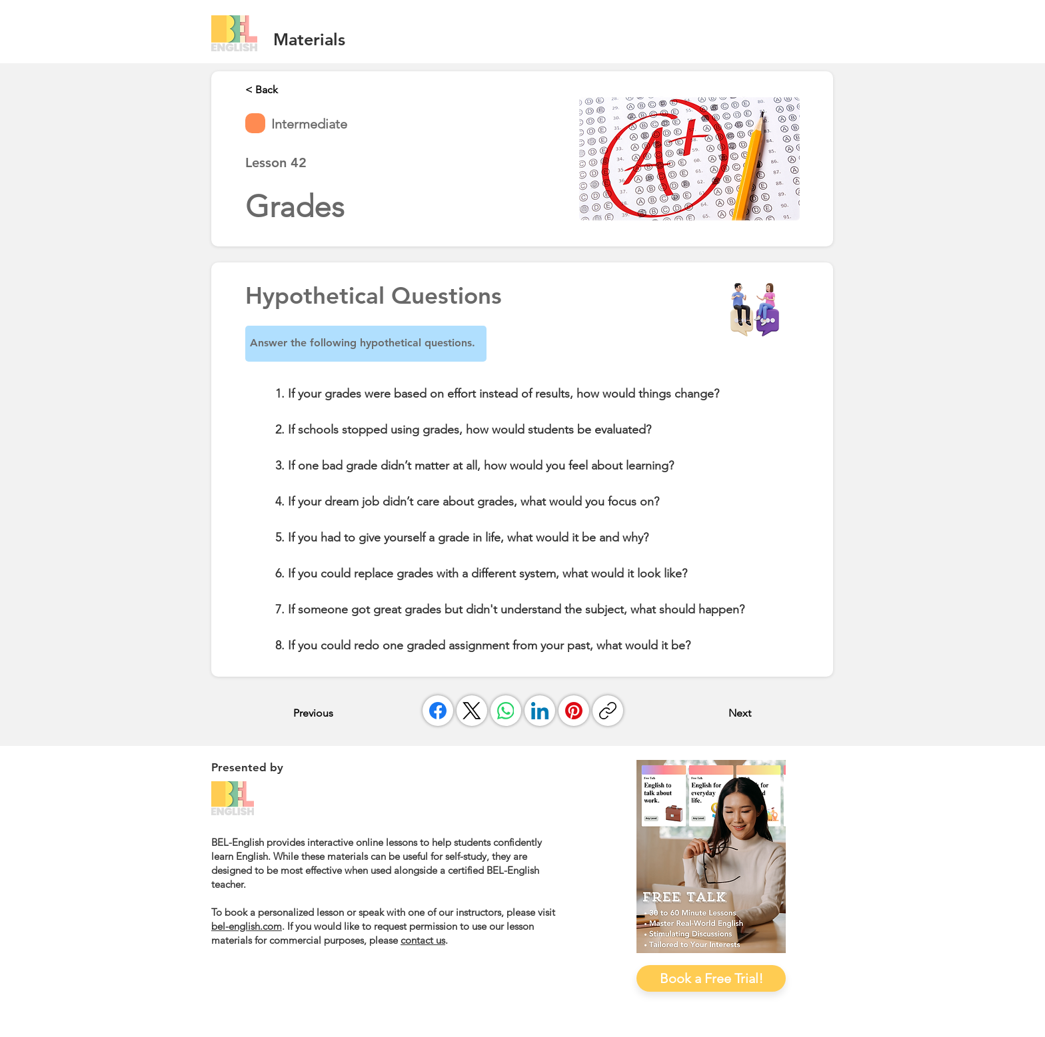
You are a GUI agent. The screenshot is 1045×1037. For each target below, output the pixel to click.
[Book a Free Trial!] (711, 978)
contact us (423, 940)
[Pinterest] (573, 710)
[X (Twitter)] (472, 710)
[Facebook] (438, 710)
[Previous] (337, 712)
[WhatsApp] (506, 710)
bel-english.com (246, 926)
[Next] (717, 712)
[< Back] (289, 89)
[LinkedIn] (539, 710)
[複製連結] (607, 710)
